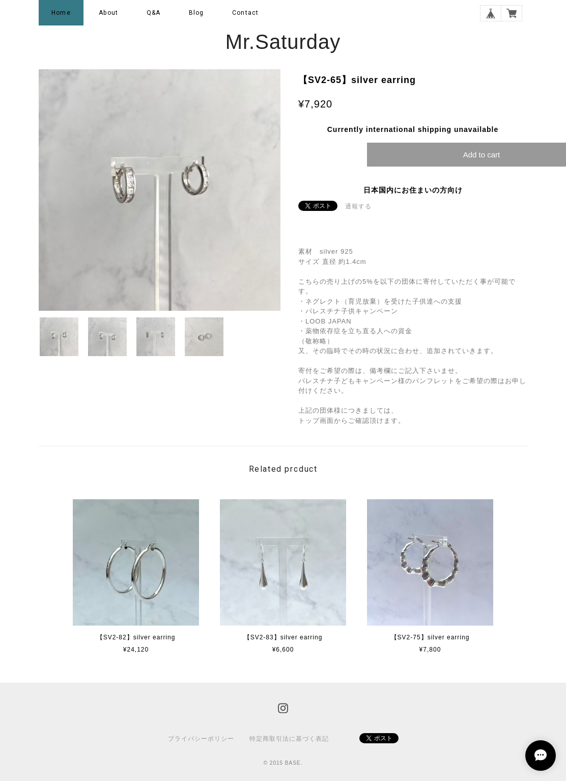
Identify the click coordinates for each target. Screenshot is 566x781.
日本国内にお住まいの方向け (413, 190)
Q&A (154, 12)
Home (61, 12)
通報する (358, 206)
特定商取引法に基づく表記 (289, 738)
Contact (245, 12)
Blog (196, 12)
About (108, 12)
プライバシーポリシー (201, 738)
